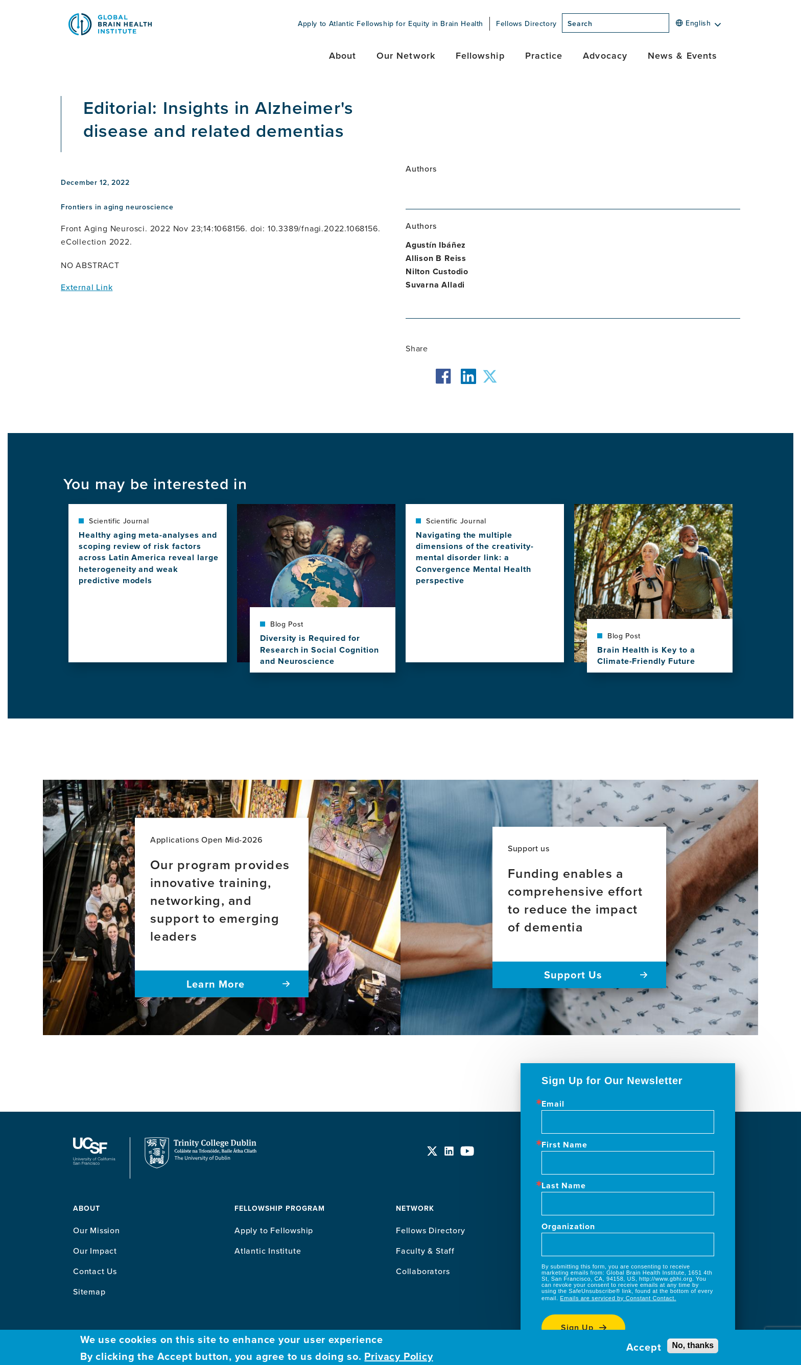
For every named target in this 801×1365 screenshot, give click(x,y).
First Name (564, 1145)
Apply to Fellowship (273, 1230)
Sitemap (89, 1291)
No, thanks (693, 1345)
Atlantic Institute (267, 1250)
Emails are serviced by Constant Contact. (618, 1298)
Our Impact (95, 1250)
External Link (86, 287)
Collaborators (423, 1271)
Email (552, 1104)
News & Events (682, 55)
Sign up (577, 1327)
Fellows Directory (526, 23)
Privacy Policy (398, 1356)
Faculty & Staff (425, 1250)
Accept (644, 1347)
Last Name (563, 1186)
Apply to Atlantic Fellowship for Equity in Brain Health (390, 23)
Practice (544, 55)
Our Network (405, 55)
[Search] (672, 26)
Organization (568, 1227)
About (342, 55)
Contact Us (95, 1271)
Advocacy (605, 55)
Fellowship (480, 55)
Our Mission (96, 1230)
